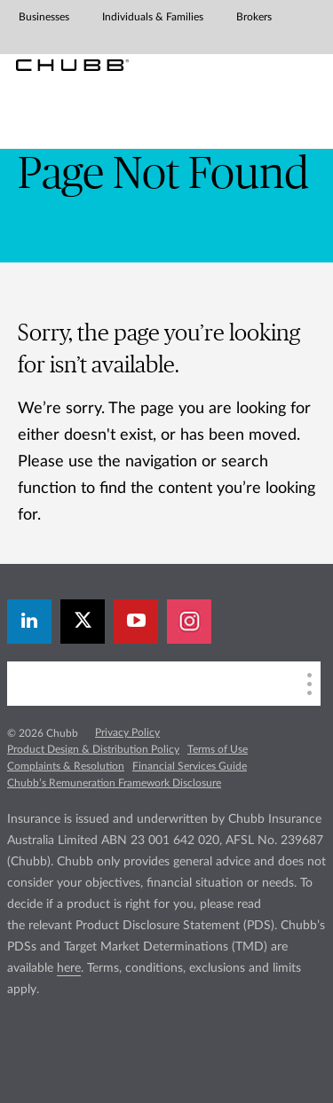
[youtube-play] (136, 621)
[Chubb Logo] (72, 65)
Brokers (254, 17)
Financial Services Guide (189, 766)
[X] (82, 621)
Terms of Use (217, 749)
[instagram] (189, 621)
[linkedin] (29, 621)
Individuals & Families (152, 17)
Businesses (44, 17)
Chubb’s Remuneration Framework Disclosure (114, 783)
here (69, 968)
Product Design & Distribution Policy (93, 749)
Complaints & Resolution (65, 766)
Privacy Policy (127, 732)
